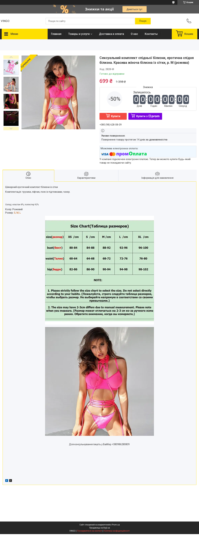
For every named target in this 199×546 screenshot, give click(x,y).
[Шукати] (143, 21)
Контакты (151, 34)
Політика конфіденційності (117, 531)
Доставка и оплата (111, 34)
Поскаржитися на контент (89, 531)
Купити (115, 116)
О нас (134, 34)
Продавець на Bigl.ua (99, 528)
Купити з (148, 116)
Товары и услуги (79, 34)
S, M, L (17, 212)
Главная (56, 34)
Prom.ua (116, 525)
